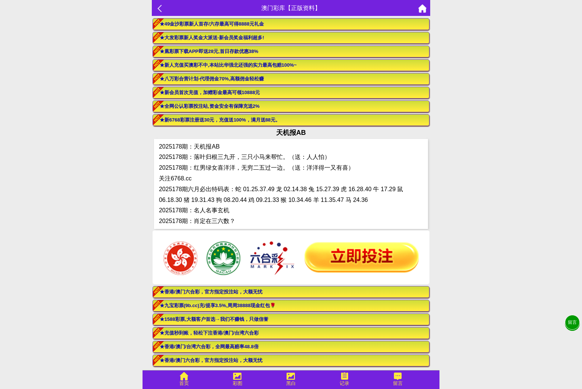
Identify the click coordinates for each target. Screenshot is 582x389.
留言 (572, 322)
